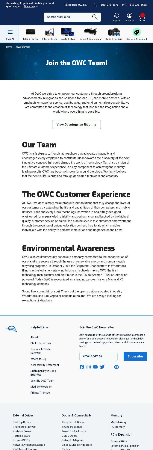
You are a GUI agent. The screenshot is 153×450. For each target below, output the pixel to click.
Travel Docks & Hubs (74, 431)
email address (92, 356)
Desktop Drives (22, 422)
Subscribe (135, 356)
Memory (116, 415)
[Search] (95, 17)
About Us (36, 337)
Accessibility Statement (45, 364)
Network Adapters (73, 440)
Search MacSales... (59, 17)
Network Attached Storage (29, 444)
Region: (77, 5)
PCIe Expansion (121, 434)
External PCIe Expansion (125, 445)
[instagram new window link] (89, 367)
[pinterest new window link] (116, 367)
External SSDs (21, 440)
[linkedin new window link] (109, 367)
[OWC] (21, 17)
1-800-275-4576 (106, 5)
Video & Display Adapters (77, 444)
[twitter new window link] (102, 366)
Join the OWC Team (42, 380)
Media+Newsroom (41, 386)
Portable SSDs (21, 435)
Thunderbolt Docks (73, 422)
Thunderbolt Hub (72, 426)
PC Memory (118, 426)
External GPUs (119, 441)
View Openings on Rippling (76, 124)
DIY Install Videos (41, 343)
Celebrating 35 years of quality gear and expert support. (29, 4)
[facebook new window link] (81, 367)
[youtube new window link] (95, 367)
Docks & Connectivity (77, 415)
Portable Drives (22, 431)
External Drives (23, 415)
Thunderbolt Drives (24, 426)
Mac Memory (118, 422)
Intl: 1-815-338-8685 (134, 4)
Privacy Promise (40, 392)
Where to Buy (38, 358)
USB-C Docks (69, 435)
